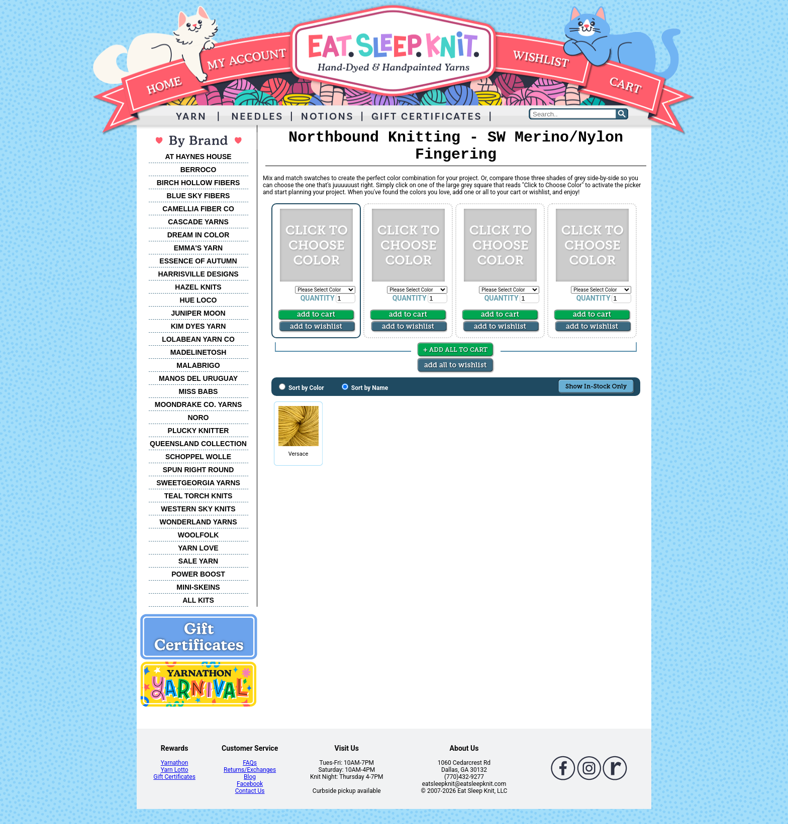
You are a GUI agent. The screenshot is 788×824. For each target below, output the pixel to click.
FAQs (250, 762)
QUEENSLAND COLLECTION (198, 444)
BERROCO (198, 170)
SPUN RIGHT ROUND (198, 470)
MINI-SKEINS (198, 587)
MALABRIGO (198, 365)
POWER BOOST (198, 574)
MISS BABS (198, 391)
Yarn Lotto (174, 769)
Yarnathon (174, 762)
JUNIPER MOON (198, 313)
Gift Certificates (174, 776)
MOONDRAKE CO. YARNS (198, 404)
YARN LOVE (198, 548)
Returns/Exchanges (250, 769)
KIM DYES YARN (198, 326)
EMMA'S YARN (198, 248)
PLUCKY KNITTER (198, 431)
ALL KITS (198, 600)
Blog (250, 776)
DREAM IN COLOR (198, 235)
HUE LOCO (198, 300)
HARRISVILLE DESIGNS (198, 274)
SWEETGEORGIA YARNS (198, 483)
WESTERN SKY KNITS (198, 509)
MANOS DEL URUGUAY (198, 378)
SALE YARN (198, 561)
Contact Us (250, 790)
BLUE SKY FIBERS (198, 196)
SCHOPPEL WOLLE (198, 457)
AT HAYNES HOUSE (198, 157)
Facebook (250, 783)
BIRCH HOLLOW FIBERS (198, 183)
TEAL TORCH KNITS (198, 496)
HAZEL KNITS (198, 287)
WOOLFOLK (198, 535)
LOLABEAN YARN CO (198, 339)
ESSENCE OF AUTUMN (198, 261)
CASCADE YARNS (198, 222)
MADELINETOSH (198, 352)
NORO (198, 418)
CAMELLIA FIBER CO (198, 209)
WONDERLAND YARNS (198, 522)
